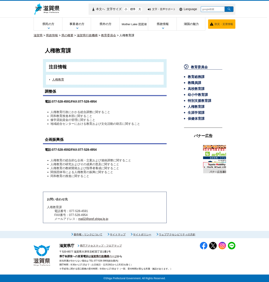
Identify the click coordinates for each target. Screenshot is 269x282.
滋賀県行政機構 (87, 35)
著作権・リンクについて (88, 234)
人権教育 (58, 79)
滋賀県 (38, 35)
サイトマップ (118, 234)
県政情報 (52, 35)
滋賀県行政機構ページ (104, 256)
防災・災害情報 (224, 24)
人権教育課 (126, 35)
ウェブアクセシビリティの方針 (177, 234)
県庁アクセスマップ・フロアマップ (101, 245)
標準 (132, 9)
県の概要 (67, 35)
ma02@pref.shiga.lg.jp (93, 218)
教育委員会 (108, 35)
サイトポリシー (142, 234)
